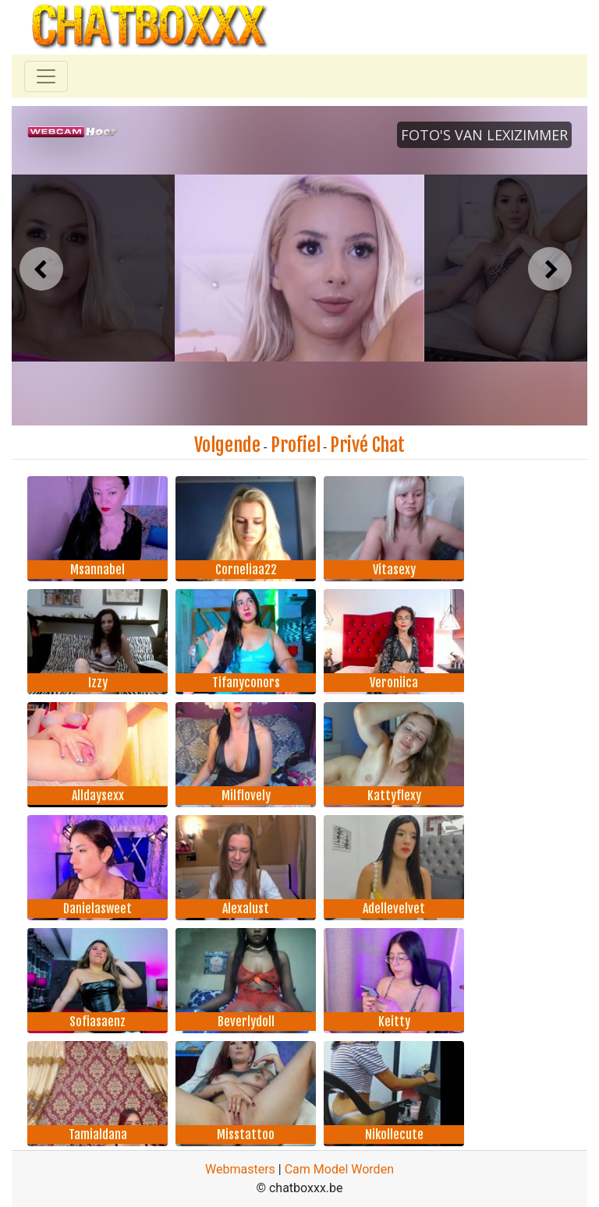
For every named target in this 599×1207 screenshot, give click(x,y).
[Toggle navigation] (46, 76)
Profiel (296, 445)
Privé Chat (367, 445)
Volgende (227, 445)
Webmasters (240, 1169)
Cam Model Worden (339, 1169)
